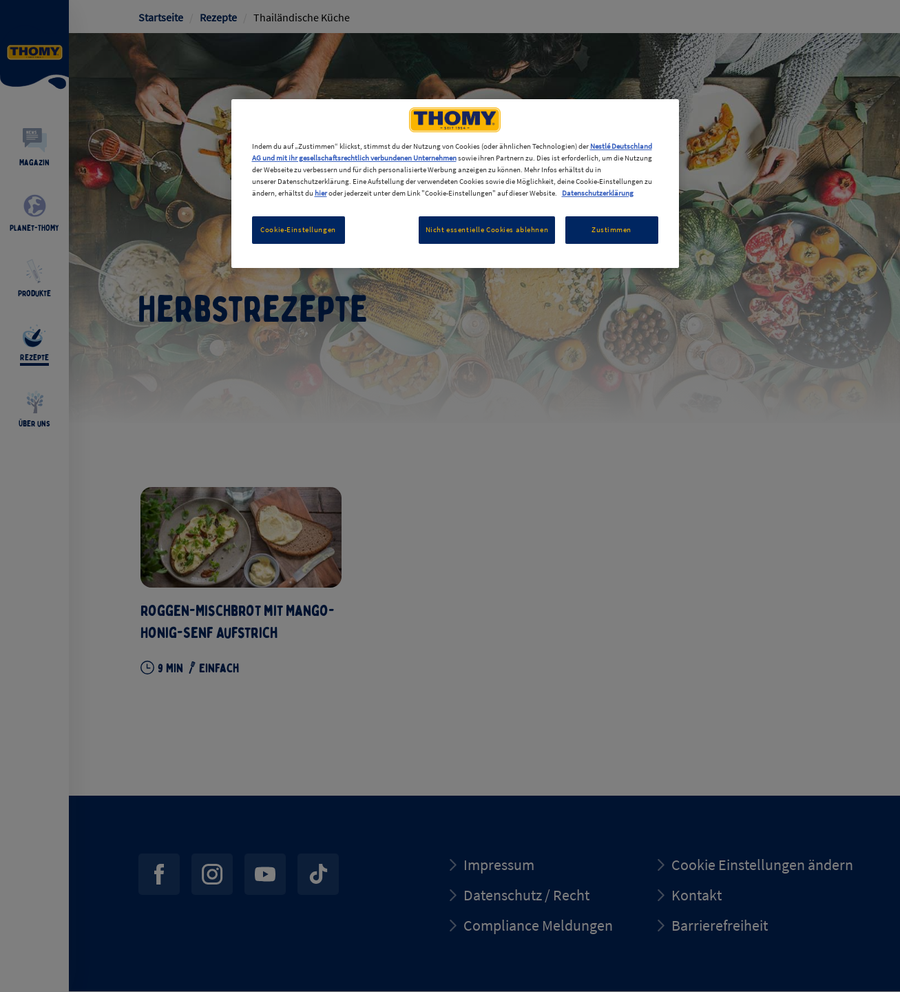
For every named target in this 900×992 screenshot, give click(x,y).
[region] (455, 183)
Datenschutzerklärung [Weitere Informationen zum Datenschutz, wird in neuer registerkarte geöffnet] (598, 193)
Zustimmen (611, 229)
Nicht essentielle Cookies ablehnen (487, 229)
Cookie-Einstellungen (297, 229)
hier (321, 193)
